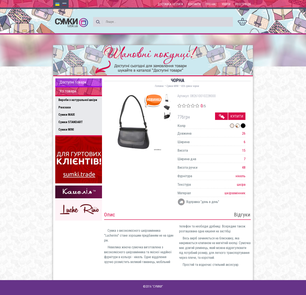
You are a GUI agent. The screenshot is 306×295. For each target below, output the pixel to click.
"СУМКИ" (157, 286)
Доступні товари (73, 82)
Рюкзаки (64, 107)
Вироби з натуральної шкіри (77, 100)
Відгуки (242, 215)
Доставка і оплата (170, 4)
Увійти (226, 4)
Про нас (211, 4)
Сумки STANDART (70, 122)
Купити (236, 116)
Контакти (194, 4)
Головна (159, 86)
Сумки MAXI (66, 115)
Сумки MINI (66, 129)
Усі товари (68, 91)
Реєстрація (243, 4)
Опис (109, 215)
